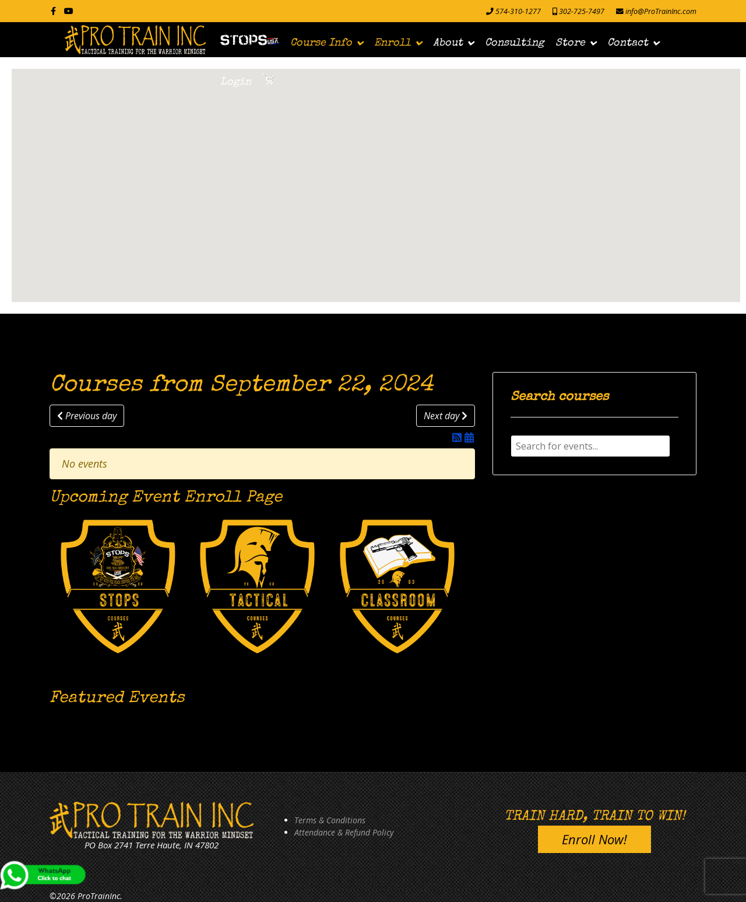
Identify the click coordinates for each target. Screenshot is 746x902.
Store (570, 43)
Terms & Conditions (329, 820)
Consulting (514, 43)
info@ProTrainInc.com (660, 11)
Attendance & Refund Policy (343, 832)
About (448, 43)
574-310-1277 (518, 11)
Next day (445, 415)
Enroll (392, 43)
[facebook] (53, 10)
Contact (627, 43)
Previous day (87, 415)
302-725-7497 (581, 11)
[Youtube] (68, 10)
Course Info (321, 43)
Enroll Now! (594, 839)
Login (235, 82)
